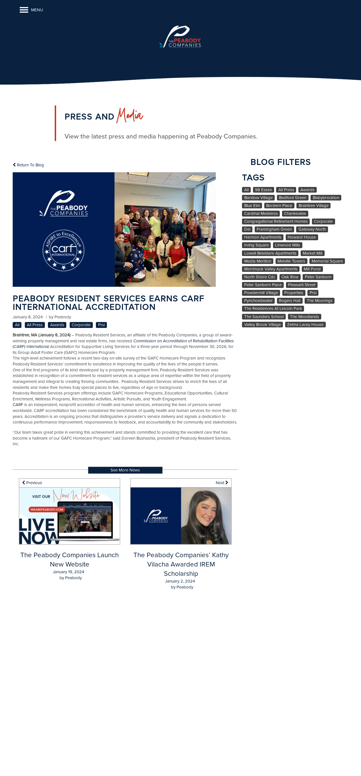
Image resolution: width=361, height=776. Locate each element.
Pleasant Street (301, 285)
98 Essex (263, 190)
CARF (18, 405)
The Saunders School (264, 317)
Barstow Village (258, 198)
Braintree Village (314, 206)
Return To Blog (28, 165)
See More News (125, 470)
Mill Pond (312, 269)
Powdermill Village (261, 293)
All (17, 325)
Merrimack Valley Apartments (271, 269)
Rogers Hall (289, 301)
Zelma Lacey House (305, 325)
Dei (247, 229)
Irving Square (256, 245)
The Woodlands (304, 317)
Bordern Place (279, 206)
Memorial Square (327, 261)
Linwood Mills (287, 245)
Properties (293, 293)
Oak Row (289, 277)
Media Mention (257, 261)
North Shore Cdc (259, 277)
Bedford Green (292, 198)
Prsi (101, 325)
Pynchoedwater (258, 301)
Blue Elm (252, 206)
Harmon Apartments (262, 237)
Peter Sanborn (318, 277)
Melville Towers (291, 261)
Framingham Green (274, 229)
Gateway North (312, 229)
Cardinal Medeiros (261, 214)
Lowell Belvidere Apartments (270, 253)
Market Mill (312, 253)
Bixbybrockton (326, 198)
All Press (35, 325)
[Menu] (31, 10)
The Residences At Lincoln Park (273, 309)
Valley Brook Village (262, 325)
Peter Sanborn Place (263, 285)
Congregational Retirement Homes (276, 221)
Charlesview (295, 214)
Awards (57, 325)
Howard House (302, 237)
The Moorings (320, 301)
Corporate (81, 325)
